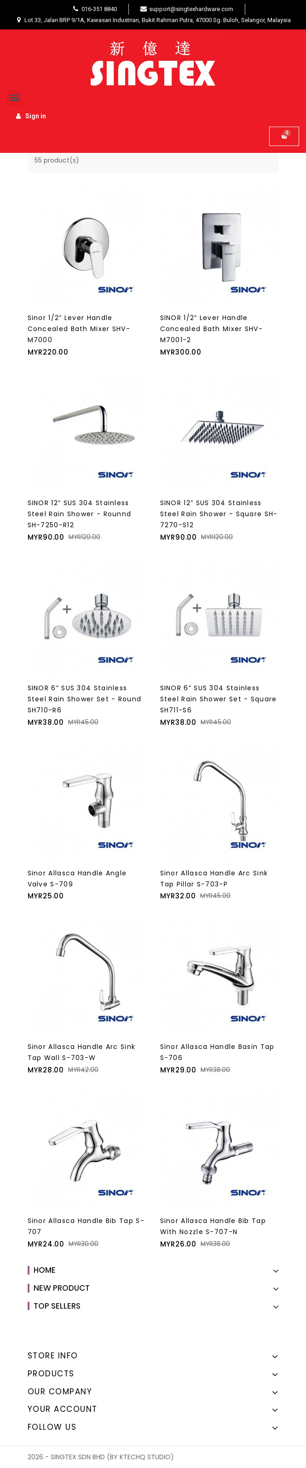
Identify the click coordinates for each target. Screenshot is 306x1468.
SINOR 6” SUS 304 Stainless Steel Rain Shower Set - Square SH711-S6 (218, 699)
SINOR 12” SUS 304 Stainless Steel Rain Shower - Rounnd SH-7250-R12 (80, 514)
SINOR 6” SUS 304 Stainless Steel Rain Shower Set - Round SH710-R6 (85, 699)
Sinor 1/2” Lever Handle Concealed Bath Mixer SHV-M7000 (79, 328)
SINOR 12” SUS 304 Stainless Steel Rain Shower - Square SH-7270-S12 (219, 514)
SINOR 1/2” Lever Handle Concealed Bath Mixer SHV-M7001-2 (211, 328)
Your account (63, 1409)
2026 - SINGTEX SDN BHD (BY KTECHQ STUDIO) (101, 1457)
